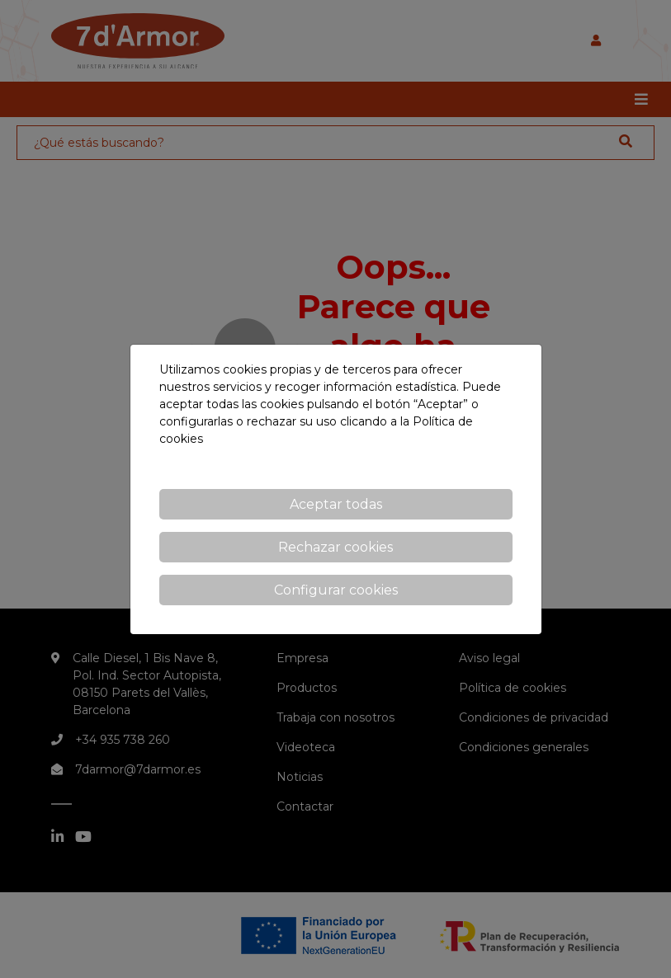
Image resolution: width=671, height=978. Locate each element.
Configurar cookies (336, 590)
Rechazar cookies (335, 547)
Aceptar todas (336, 504)
